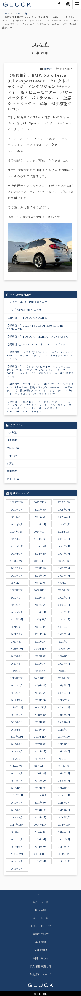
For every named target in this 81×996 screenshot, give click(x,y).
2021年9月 (17, 626)
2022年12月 (16, 590)
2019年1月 (64, 700)
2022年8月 (41, 597)
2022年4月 (64, 605)
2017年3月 (17, 758)
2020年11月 (40, 648)
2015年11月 (40, 795)
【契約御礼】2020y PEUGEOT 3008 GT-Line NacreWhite (36, 326)
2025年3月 (17, 524)
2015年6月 (17, 810)
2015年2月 (40, 817)
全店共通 (12, 432)
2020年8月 (40, 656)
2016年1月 (64, 788)
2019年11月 (40, 678)
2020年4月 (64, 663)
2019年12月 (16, 678)
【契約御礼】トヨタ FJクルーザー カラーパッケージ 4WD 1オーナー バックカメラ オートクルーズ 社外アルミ (40, 355)
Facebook (59, 4)
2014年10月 (64, 824)
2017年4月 (64, 751)
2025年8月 (41, 509)
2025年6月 (17, 517)
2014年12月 (16, 824)
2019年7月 (64, 685)
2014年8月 (41, 832)
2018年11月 (40, 707)
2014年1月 (64, 846)
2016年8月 (41, 773)
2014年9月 (17, 832)
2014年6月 (17, 839)
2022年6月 (17, 605)
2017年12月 (17, 736)
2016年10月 (64, 766)
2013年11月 (40, 854)
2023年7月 (64, 568)
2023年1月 (64, 583)
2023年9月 (17, 568)
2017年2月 (40, 758)
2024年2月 (41, 553)
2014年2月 (40, 846)
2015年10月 (64, 795)
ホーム (6, 13)
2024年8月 (40, 539)
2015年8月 (40, 802)
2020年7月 (64, 656)
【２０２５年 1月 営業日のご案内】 (28, 302)
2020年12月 (17, 648)
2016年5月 (40, 780)
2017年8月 (40, 744)
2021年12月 (17, 619)
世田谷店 (12, 440)
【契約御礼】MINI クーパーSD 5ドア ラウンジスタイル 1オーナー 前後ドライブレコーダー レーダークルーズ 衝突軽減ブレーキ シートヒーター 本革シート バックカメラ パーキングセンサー (40, 389)
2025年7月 (64, 509)
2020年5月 (40, 663)
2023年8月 (41, 568)
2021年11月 (40, 619)
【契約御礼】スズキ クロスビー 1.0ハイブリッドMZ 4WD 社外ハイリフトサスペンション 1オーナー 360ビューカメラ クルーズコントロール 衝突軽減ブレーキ (39, 371)
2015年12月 (17, 795)
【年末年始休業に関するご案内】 (26, 310)
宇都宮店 (12, 471)
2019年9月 (17, 685)
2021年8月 (40, 626)
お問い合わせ (40, 958)
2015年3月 (17, 817)
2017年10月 (64, 736)
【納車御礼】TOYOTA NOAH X (26, 317)
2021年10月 (64, 619)
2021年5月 (40, 634)
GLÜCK (17, 4)
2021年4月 (64, 634)
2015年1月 (64, 817)
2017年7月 (64, 744)
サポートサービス (40, 926)
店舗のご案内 (40, 934)
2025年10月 (64, 502)
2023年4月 (64, 575)
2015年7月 (64, 802)
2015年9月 (17, 802)
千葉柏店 (12, 455)
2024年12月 (17, 531)
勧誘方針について (40, 974)
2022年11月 (40, 590)
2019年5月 (40, 692)
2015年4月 (64, 810)
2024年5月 (41, 546)
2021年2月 (40, 641)
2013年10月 (64, 854)
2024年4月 (64, 546)
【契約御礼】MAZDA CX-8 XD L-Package (36, 344)
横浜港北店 (13, 448)
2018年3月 (17, 729)
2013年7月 (64, 861)
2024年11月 (40, 531)
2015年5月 (40, 810)
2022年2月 (40, 612)
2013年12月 (17, 854)
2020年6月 (17, 663)
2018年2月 (40, 729)
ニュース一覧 (20, 13)
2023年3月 (17, 583)
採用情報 (40, 950)
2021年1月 (64, 641)
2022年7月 (64, 597)
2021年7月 (64, 626)
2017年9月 (17, 744)
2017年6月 (17, 751)
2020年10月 (64, 648)
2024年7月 (64, 539)
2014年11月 (40, 824)
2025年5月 (40, 517)
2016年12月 (16, 766)
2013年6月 (17, 868)
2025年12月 (16, 502)
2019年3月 (17, 700)
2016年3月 (17, 788)
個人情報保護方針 (40, 966)
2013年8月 (40, 861)
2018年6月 (17, 722)
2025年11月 (40, 502)
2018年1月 (64, 729)
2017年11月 (40, 736)
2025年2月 (40, 524)
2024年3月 (17, 553)
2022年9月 (17, 597)
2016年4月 (64, 780)
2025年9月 (17, 509)
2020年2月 (40, 671)
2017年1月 (64, 758)
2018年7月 (64, 714)
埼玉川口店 (13, 479)
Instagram (68, 4)
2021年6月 (17, 634)
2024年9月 (17, 539)
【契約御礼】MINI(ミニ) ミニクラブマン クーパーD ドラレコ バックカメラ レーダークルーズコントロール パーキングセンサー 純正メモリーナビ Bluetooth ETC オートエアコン (40, 406)
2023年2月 (40, 583)
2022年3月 (17, 612)
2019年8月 (41, 685)
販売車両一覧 (40, 902)
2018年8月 (41, 714)
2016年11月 (40, 766)
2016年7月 (64, 773)
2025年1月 (64, 524)
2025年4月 (64, 517)
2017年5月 (40, 751)
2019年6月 (17, 692)
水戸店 (48, 69)
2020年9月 (17, 656)
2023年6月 (17, 575)
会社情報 (40, 942)
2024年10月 (64, 531)
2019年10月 (64, 678)
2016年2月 (40, 788)
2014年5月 (40, 839)
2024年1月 (64, 553)
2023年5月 (40, 575)
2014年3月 (17, 846)
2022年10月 (64, 590)
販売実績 (40, 910)
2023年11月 (40, 560)
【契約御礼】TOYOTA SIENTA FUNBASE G (37, 336)
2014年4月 (64, 839)
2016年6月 (17, 780)
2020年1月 (64, 671)
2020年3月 (17, 671)
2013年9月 (17, 861)
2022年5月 (40, 605)
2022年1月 (64, 612)
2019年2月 (40, 700)
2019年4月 (64, 692)
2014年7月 (64, 832)
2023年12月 (16, 560)
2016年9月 (17, 773)
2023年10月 (64, 560)
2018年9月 (17, 714)
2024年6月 (17, 546)
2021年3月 (17, 641)
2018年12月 (16, 707)
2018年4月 (64, 722)
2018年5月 (40, 722)
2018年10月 (64, 707)
